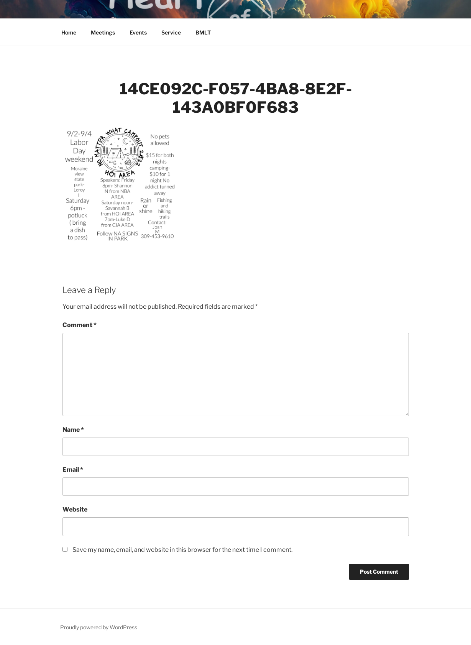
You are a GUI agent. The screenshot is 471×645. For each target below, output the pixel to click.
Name (73, 429)
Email (72, 469)
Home (68, 32)
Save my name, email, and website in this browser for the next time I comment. (182, 549)
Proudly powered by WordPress (98, 627)
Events (138, 32)
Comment (79, 325)
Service (171, 32)
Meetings (103, 32)
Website (74, 509)
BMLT (203, 32)
